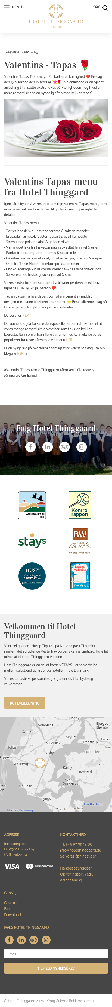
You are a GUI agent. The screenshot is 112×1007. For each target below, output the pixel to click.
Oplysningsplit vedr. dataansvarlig (76, 876)
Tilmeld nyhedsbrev (56, 968)
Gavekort (11, 902)
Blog (8, 908)
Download (12, 914)
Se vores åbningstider (78, 855)
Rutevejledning (24, 703)
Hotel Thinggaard (21, 1000)
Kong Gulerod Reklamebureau (70, 1000)
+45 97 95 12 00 (79, 843)
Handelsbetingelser (76, 867)
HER (25, 315)
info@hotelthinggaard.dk (80, 849)
